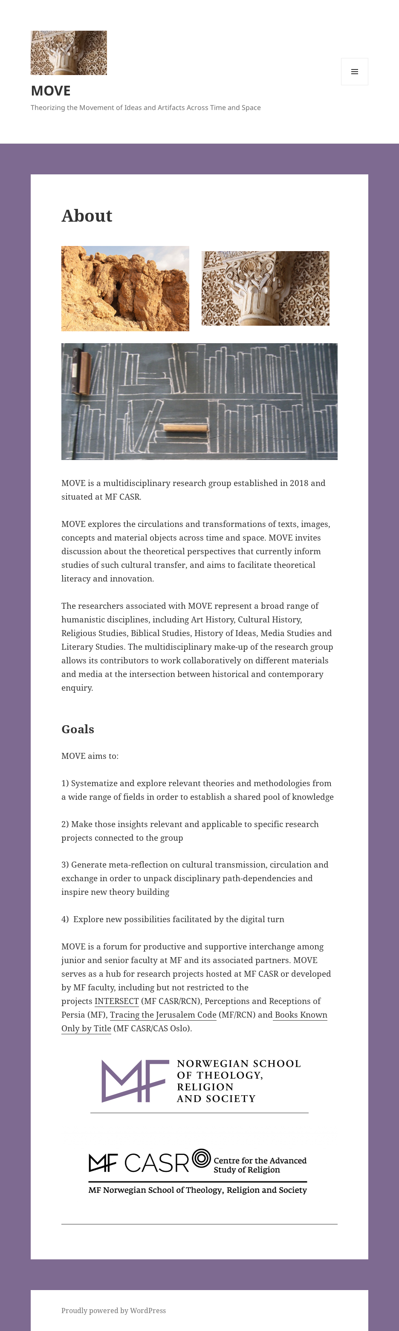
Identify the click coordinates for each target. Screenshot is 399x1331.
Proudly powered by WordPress (113, 1310)
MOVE (51, 90)
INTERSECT (117, 1001)
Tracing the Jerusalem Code (163, 1014)
